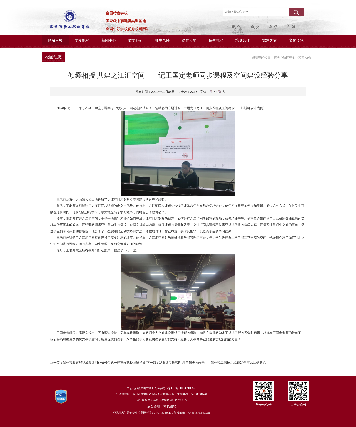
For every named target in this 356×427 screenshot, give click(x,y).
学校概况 (82, 40)
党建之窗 (269, 40)
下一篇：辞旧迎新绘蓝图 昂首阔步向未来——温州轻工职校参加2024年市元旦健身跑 (206, 362)
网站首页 (55, 40)
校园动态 (304, 57)
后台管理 (153, 406)
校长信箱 (169, 406)
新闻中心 (108, 40)
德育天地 (189, 40)
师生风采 (162, 40)
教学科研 (135, 40)
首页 (277, 57)
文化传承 (296, 40)
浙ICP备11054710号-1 (182, 388)
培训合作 (242, 40)
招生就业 (216, 40)
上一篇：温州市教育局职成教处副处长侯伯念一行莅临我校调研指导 (98, 362)
